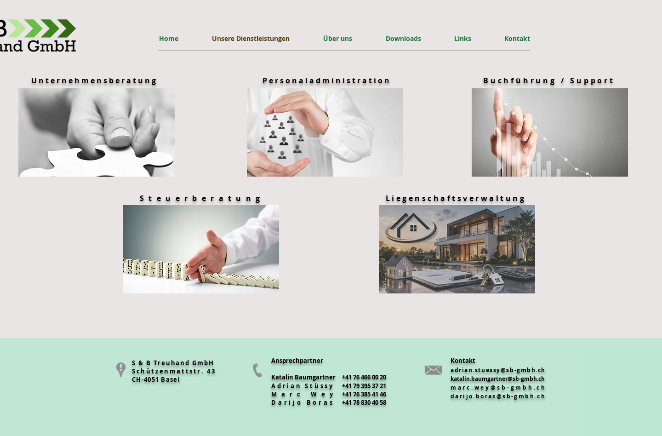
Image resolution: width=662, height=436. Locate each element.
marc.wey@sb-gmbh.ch (499, 387)
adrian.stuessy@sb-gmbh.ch (498, 370)
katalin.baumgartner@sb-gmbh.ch (498, 379)
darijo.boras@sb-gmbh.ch (498, 396)
